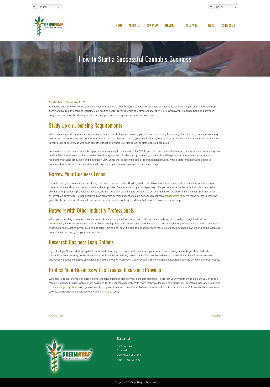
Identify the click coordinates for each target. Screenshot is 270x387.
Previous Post (54, 315)
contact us (106, 291)
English (40, 7)
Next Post (218, 315)
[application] (181, 26)
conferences (56, 223)
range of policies (68, 287)
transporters (172, 195)
